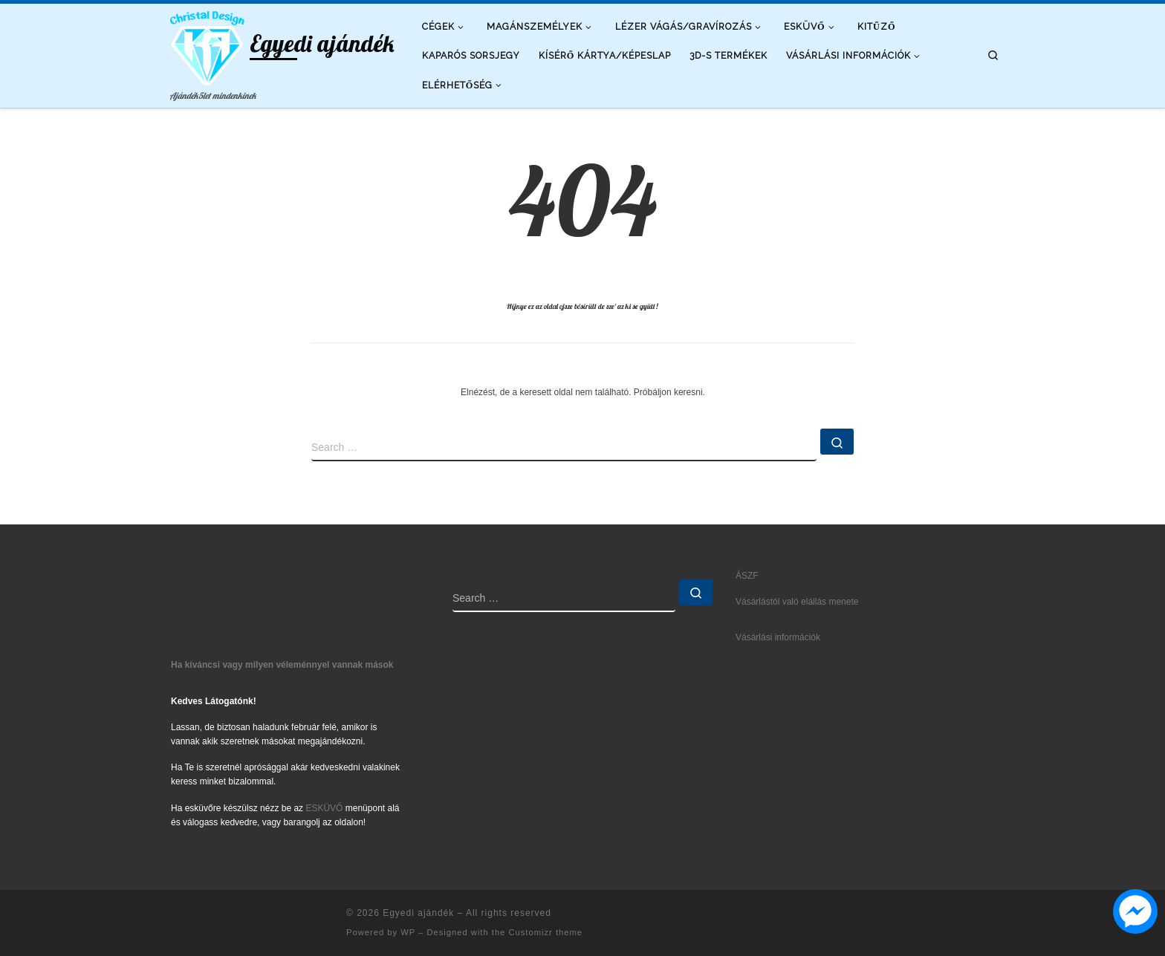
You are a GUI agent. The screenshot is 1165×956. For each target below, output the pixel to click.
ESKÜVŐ (324, 808)
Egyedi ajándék (418, 913)
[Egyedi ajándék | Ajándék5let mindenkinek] (207, 44)
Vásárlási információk (778, 637)
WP (407, 932)
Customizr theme (545, 932)
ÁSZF (747, 575)
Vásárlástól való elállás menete (797, 601)
